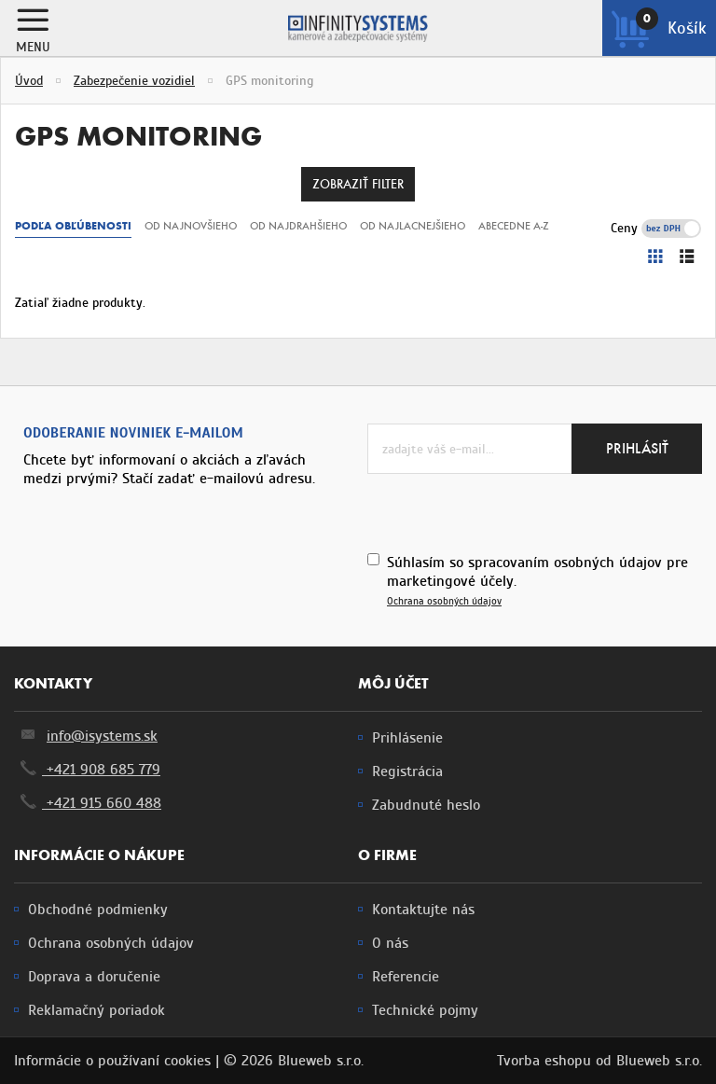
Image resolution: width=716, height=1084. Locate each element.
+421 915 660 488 (87, 803)
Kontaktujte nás (423, 909)
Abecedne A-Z (513, 225)
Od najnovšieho (191, 225)
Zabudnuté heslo (426, 805)
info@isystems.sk (102, 736)
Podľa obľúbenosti (73, 225)
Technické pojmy (425, 1010)
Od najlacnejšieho (412, 225)
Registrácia (407, 771)
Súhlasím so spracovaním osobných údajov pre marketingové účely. (537, 580)
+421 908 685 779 (87, 769)
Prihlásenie (407, 738)
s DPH (683, 228)
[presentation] (509, 510)
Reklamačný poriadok (96, 1010)
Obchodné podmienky (98, 909)
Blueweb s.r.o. (659, 1060)
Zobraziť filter (358, 184)
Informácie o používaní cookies (112, 1060)
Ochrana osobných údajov (444, 601)
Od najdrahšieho (298, 225)
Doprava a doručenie (94, 976)
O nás (390, 943)
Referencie (405, 976)
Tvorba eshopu (544, 1060)
